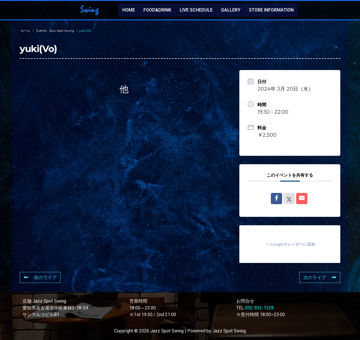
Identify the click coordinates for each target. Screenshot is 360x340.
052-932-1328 (259, 307)
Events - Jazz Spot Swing (55, 31)
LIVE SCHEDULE (196, 10)
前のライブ (40, 277)
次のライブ (319, 277)
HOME (128, 10)
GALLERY (230, 10)
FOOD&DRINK (157, 10)
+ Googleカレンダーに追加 (290, 244)
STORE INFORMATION (271, 10)
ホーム (26, 31)
